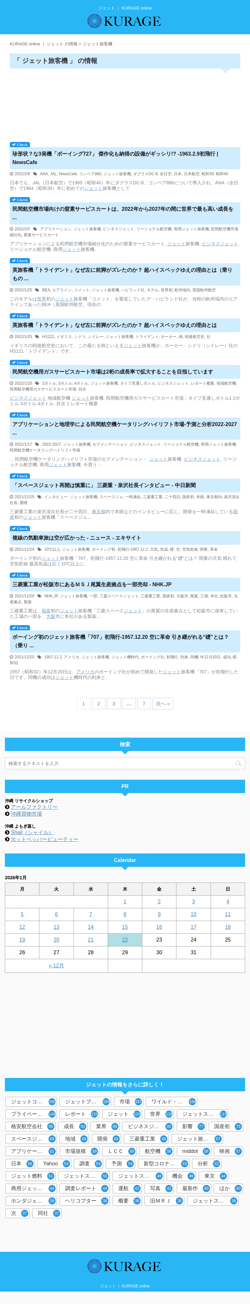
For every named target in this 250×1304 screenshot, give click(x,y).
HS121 (48, 336)
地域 (76, 1139)
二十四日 (172, 497)
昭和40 (222, 174)
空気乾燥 (190, 549)
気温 (164, 549)
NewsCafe (68, 174)
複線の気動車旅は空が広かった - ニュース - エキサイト (76, 538)
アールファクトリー (34, 807)
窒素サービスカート (41, 235)
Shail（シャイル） (32, 832)
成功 (227, 657)
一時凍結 (133, 497)
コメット (82, 290)
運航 (129, 1188)
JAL (53, 174)
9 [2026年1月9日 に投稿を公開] (159, 914)
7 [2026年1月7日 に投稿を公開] (90, 914)
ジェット (93, 188)
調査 (90, 1163)
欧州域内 (182, 290)
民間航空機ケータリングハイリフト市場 (45, 450)
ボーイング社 (152, 657)
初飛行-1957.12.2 (133, 549)
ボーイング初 (103, 549)
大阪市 (182, 596)
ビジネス (211, 243)
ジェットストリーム (216, 1200)
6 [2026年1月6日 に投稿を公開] (56, 914)
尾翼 (194, 596)
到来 (184, 657)
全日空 (166, 174)
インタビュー (56, 497)
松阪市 (226, 596)
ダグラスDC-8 (145, 174)
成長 (75, 1126)
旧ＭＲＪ (166, 1200)
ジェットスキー (86, 1176)
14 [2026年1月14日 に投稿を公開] (91, 927)
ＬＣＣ (121, 1151)
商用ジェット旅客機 (191, 229)
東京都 (98, 511)
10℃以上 (52, 549)
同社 (49, 1213)
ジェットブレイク (87, 1101)
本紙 (200, 497)
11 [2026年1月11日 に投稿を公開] (228, 914)
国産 (46, 610)
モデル (153, 290)
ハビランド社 (133, 290)
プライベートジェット (34, 1114)
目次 (82, 389)
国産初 (188, 497)
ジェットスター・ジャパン (205, 1114)
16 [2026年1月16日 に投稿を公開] (159, 927)
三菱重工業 (152, 497)
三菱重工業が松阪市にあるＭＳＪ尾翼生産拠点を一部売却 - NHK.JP (92, 584)
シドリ (80, 336)
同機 (194, 657)
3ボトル (65, 383)
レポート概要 (202, 383)
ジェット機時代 (125, 657)
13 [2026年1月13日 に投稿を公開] (57, 927)
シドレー (96, 336)
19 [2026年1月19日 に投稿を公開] (22, 940)
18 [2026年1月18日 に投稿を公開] (228, 927)
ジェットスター (140, 1176)
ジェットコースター (34, 1101)
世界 (41, 298)
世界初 (167, 290)
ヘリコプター (86, 1200)
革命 (214, 549)
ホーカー (168, 336)
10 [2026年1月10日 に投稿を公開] (194, 914)
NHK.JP (51, 596)
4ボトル (81, 383)
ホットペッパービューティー (44, 839)
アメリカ (71, 657)
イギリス (64, 336)
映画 (230, 1151)
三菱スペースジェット (119, 596)
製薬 (28, 602)
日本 (178, 174)
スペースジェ (111, 497)
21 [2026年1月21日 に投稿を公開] (91, 940)
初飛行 (172, 657)
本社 (214, 596)
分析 (209, 1163)
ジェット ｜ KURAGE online (125, 1286)
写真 (161, 1188)
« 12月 (56, 965)
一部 (93, 596)
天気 (154, 549)
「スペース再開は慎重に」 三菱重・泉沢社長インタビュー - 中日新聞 (104, 485)
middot (196, 1151)
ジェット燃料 (32, 1176)
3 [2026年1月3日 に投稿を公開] (193, 901)
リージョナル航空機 (154, 229)
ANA (44, 174)
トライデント (147, 336)
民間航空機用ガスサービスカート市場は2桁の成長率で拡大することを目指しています (112, 372)
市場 (130, 1101)
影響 (193, 1126)
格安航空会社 (32, 1126)
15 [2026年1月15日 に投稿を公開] (125, 927)
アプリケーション (55, 229)
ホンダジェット (33, 1200)
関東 (204, 549)
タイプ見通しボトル (137, 383)
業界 (107, 1126)
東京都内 (214, 497)
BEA (46, 290)
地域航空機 (226, 383)
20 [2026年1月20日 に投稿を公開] (57, 940)
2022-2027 (51, 444)
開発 (24, 502)
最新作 (196, 1188)
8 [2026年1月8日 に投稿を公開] (125, 914)
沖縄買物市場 (26, 814)
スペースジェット (33, 1139)
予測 (122, 1163)
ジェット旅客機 (117, 174)
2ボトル (49, 383)
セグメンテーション (110, 444)
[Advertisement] (125, 103)
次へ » (163, 703)
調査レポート (86, 1188)
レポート (81, 1114)
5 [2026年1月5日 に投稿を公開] (22, 914)
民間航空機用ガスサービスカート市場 (43, 389)
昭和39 (207, 174)
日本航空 (192, 174)
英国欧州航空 (204, 290)
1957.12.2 (53, 657)
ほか (230, 1188)
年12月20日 (210, 657)
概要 (129, 1200)
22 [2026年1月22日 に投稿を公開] (125, 940)
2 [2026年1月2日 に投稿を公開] (159, 901)
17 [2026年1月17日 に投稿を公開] (194, 927)
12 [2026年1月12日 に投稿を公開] (22, 927)
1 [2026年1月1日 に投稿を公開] (125, 901)
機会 (183, 1176)
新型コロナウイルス (166, 1163)
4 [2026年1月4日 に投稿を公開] (227, 901)
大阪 (50, 616)
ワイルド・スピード (174, 1101)
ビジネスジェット (118, 229)
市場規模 (81, 1151)
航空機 (159, 1151)
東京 (215, 1176)
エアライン (62, 290)
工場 (204, 596)
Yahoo (56, 1163)
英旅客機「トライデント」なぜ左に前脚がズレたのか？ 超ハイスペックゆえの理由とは (114, 325)
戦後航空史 (194, 336)
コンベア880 (90, 174)
